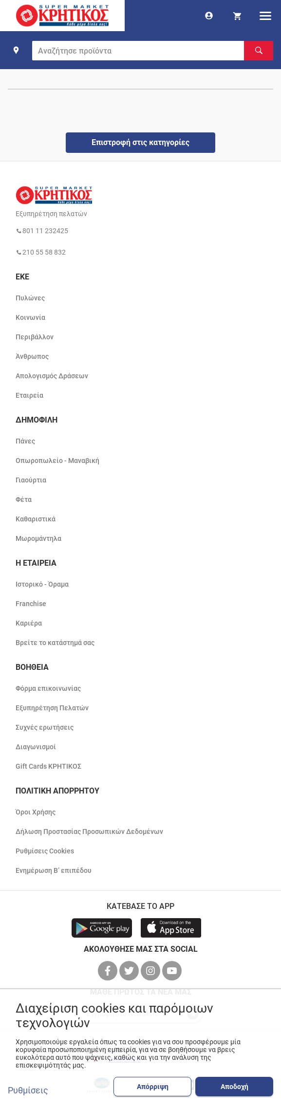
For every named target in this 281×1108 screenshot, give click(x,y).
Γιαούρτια (31, 480)
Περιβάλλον (35, 337)
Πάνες (25, 441)
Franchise (31, 604)
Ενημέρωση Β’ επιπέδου (54, 870)
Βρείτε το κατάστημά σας (55, 642)
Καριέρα (29, 623)
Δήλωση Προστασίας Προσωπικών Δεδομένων (89, 831)
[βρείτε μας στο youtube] (173, 970)
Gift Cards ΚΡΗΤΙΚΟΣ (48, 766)
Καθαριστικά (36, 519)
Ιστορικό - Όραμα (42, 584)
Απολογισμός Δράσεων (52, 376)
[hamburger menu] (265, 15)
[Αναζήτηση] (258, 50)
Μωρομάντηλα (38, 538)
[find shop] (16, 50)
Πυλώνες (30, 298)
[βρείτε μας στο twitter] (130, 970)
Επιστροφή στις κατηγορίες (140, 142)
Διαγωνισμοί (36, 747)
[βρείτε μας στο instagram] (151, 970)
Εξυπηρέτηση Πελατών (52, 708)
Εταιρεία (29, 395)
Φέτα (24, 499)
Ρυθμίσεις (28, 1090)
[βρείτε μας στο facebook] (108, 970)
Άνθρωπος (32, 356)
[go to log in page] (209, 15)
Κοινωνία (30, 317)
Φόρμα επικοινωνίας (48, 688)
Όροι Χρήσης (36, 812)
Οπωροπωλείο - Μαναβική (57, 460)
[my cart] (237, 15)
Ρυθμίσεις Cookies (45, 851)
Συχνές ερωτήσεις (45, 727)
